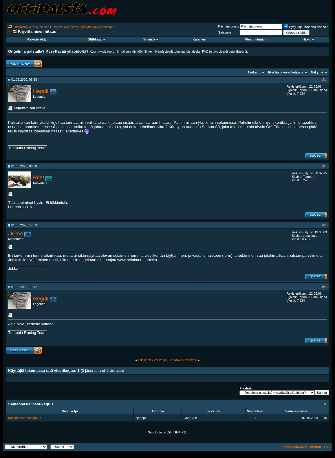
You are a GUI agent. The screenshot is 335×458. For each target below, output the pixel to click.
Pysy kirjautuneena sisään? (306, 27)
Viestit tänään (255, 39)
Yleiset (44, 27)
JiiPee (15, 233)
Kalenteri (199, 39)
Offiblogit (96, 39)
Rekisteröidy (37, 39)
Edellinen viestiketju (152, 360)
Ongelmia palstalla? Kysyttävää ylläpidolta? (83, 27)
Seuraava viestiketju (183, 360)
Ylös (327, 446)
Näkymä (317, 72)
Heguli (40, 91)
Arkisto (315, 446)
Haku (308, 39)
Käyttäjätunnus (228, 26)
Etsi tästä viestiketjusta (285, 72)
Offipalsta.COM (24, 27)
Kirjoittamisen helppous (24, 418)
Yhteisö (151, 39)
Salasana (224, 32)
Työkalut (254, 72)
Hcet (38, 177)
